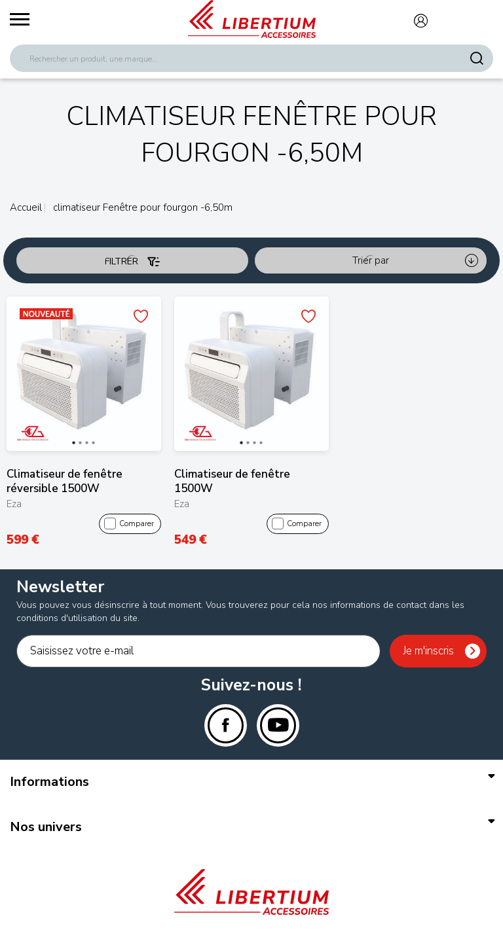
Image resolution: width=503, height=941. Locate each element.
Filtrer (132, 261)
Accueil (26, 207)
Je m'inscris (428, 650)
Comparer (129, 524)
